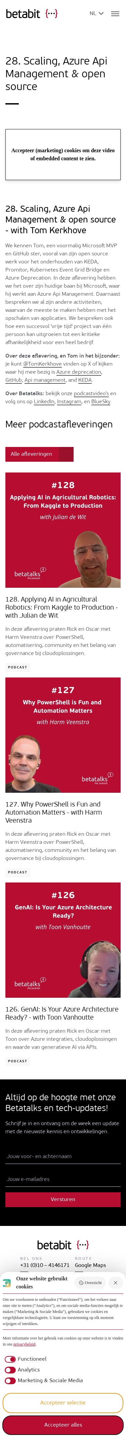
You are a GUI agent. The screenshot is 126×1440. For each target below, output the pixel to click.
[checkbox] (24, 1359)
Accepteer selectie (63, 1403)
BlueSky (100, 402)
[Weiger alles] (116, 1283)
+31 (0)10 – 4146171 (45, 1265)
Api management (45, 380)
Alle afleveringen (31, 454)
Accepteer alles (63, 1425)
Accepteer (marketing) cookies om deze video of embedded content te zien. (63, 154)
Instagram (69, 402)
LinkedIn (44, 402)
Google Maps (90, 1265)
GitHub (13, 380)
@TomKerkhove (42, 364)
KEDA (85, 380)
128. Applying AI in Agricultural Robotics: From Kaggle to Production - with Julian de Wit (61, 607)
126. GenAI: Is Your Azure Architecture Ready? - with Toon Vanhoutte (62, 1013)
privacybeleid (24, 1344)
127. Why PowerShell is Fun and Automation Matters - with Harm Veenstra (53, 812)
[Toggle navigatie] (115, 13)
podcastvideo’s (91, 394)
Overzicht (90, 1282)
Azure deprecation (78, 372)
